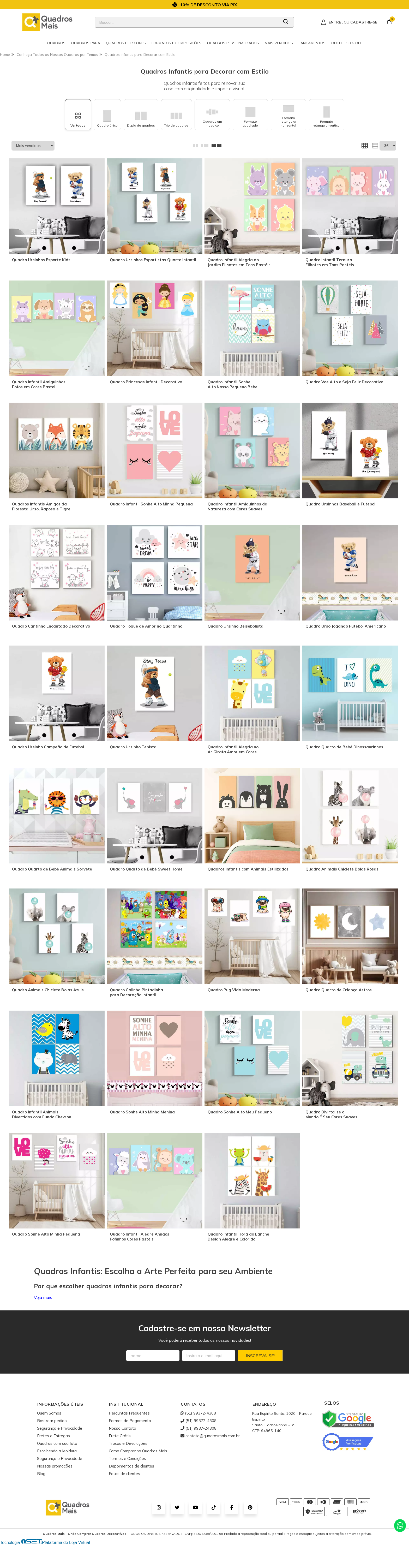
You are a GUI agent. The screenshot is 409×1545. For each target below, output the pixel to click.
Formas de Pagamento (130, 1420)
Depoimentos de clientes (131, 1466)
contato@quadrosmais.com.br (210, 1435)
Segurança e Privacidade (59, 1428)
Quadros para (85, 43)
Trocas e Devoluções (128, 1443)
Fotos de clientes (124, 1473)
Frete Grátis (120, 1435)
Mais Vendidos (279, 43)
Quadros (56, 43)
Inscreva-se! (260, 1355)
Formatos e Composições (176, 43)
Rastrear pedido (52, 1420)
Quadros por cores (126, 43)
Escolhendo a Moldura (57, 1450)
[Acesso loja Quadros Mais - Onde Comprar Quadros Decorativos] (349, 22)
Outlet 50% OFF (346, 43)
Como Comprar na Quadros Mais (138, 1450)
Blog (41, 1473)
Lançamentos (312, 43)
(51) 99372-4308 (198, 1413)
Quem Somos (49, 1413)
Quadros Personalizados (233, 43)
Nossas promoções (55, 1466)
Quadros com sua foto (57, 1443)
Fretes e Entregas (53, 1435)
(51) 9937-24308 (198, 1428)
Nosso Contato (122, 1428)
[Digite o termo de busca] (187, 22)
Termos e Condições (127, 1458)
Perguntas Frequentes (129, 1413)
